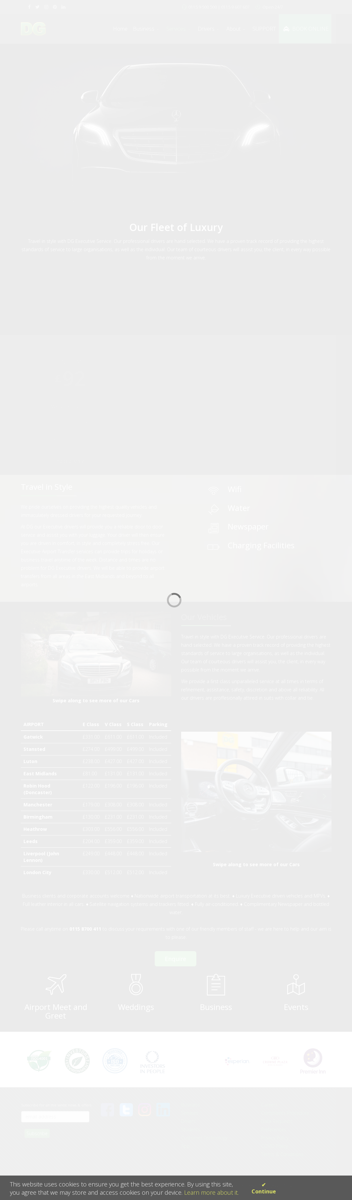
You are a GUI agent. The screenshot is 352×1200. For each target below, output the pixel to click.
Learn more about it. (211, 1192)
